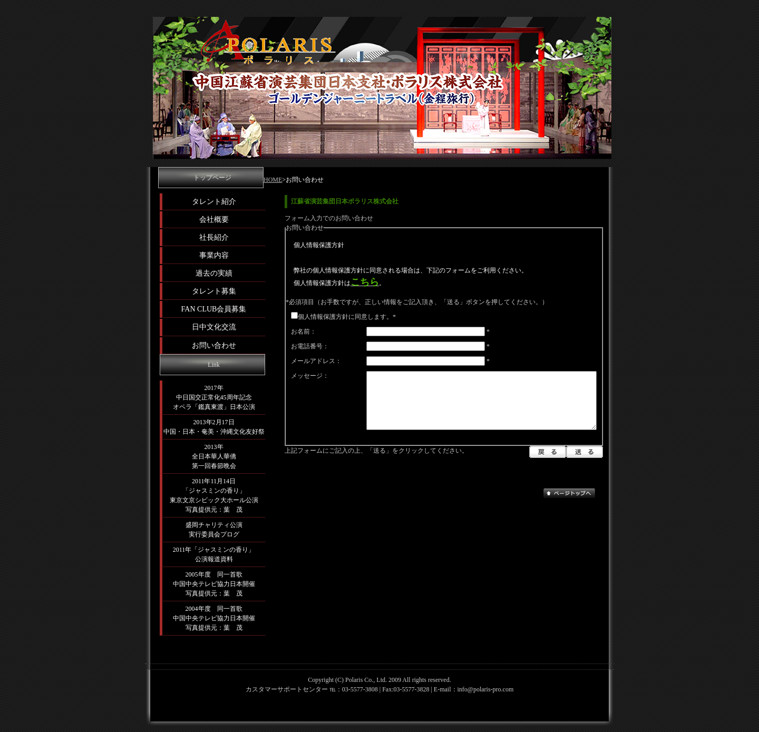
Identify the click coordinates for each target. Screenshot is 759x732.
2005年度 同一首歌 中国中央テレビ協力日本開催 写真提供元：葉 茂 (214, 584)
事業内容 (214, 255)
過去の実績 (214, 273)
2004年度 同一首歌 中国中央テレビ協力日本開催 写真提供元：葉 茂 (214, 618)
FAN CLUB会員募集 (214, 309)
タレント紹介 (214, 201)
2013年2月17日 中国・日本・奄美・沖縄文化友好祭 (214, 426)
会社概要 (214, 219)
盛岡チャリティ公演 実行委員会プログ (214, 529)
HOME (273, 179)
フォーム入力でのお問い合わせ (329, 218)
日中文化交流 (214, 327)
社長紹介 (214, 237)
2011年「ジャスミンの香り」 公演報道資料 (214, 554)
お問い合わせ (214, 345)
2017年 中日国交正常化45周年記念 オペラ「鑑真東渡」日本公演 (214, 397)
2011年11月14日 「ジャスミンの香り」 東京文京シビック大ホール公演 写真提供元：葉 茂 (214, 495)
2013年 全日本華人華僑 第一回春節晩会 (214, 456)
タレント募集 (214, 291)
